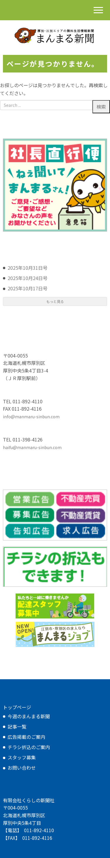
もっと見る (55, 301)
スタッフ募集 (22, 757)
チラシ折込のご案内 (29, 747)
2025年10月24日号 (28, 277)
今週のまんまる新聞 (29, 716)
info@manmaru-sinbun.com (31, 416)
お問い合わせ (22, 767)
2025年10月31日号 (28, 267)
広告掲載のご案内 (26, 736)
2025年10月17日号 (28, 288)
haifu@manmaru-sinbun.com (32, 447)
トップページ (17, 707)
